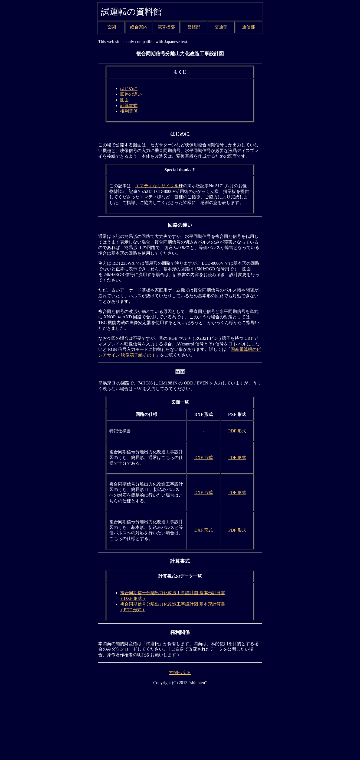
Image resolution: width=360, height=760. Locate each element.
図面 (124, 100)
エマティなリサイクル (157, 185)
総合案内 (139, 27)
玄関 (111, 27)
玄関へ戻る (180, 672)
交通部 (221, 27)
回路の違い (131, 94)
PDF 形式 (237, 431)
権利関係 (129, 111)
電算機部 (166, 27)
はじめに (129, 88)
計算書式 (129, 105)
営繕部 (193, 27)
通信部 (248, 27)
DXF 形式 (203, 457)
